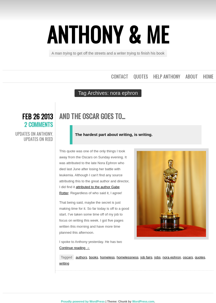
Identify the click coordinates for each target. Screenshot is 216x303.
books (93, 257)
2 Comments (38, 124)
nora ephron (172, 257)
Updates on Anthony (33, 134)
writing (64, 263)
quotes (200, 257)
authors (81, 257)
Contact (119, 76)
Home (208, 76)
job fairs (146, 257)
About (191, 76)
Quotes (141, 76)
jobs (157, 257)
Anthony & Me (108, 34)
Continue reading (74, 248)
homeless (107, 257)
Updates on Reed (38, 139)
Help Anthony (166, 76)
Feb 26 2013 (37, 116)
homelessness (128, 257)
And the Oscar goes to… (92, 116)
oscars (188, 257)
